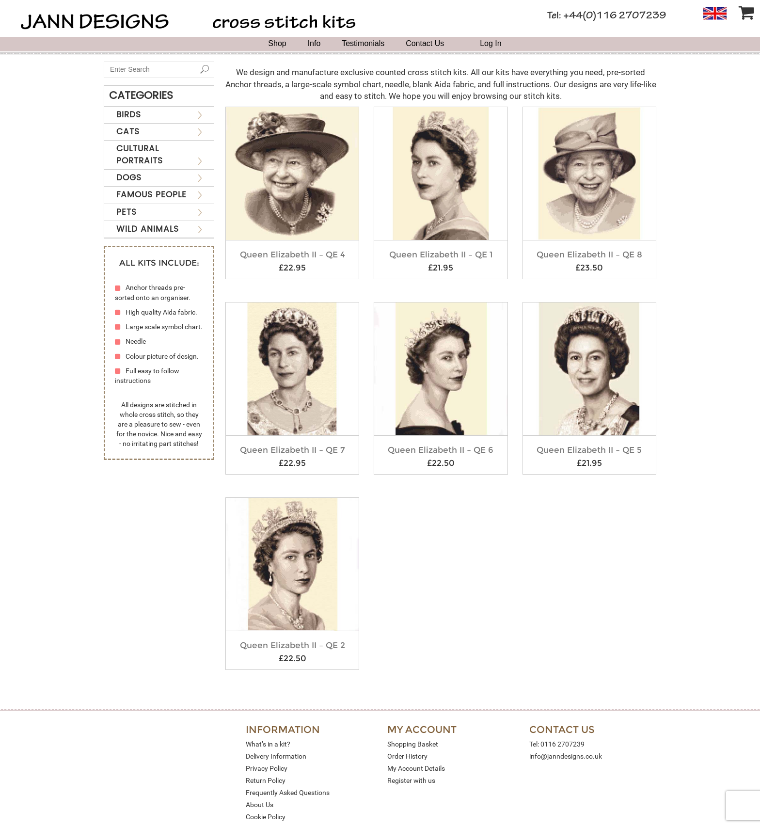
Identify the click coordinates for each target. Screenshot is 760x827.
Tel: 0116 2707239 (557, 744)
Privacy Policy (266, 768)
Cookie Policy (265, 817)
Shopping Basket (412, 744)
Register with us (411, 780)
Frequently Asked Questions (288, 792)
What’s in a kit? (268, 744)
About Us (259, 805)
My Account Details (416, 768)
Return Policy (265, 780)
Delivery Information (276, 756)
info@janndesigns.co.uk (565, 756)
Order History (407, 756)
